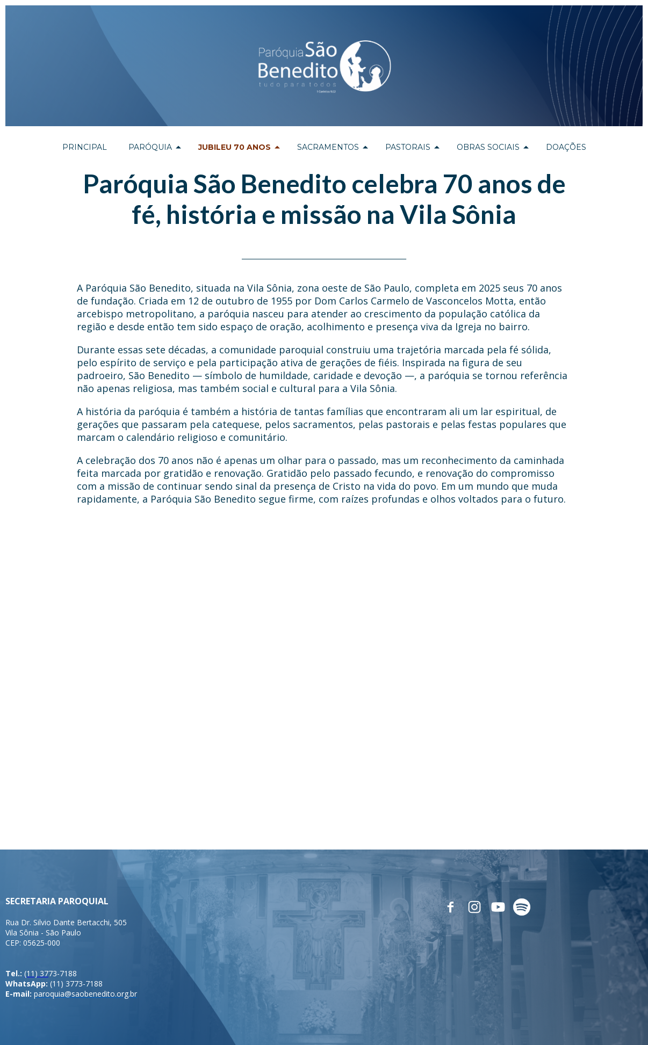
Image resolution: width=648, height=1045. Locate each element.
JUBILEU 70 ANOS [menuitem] (234, 147)
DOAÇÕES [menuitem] (566, 147)
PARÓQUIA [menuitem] (150, 147)
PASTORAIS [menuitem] (407, 147)
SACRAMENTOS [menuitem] (328, 147)
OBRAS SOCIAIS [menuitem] (488, 147)
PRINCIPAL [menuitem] (84, 147)
